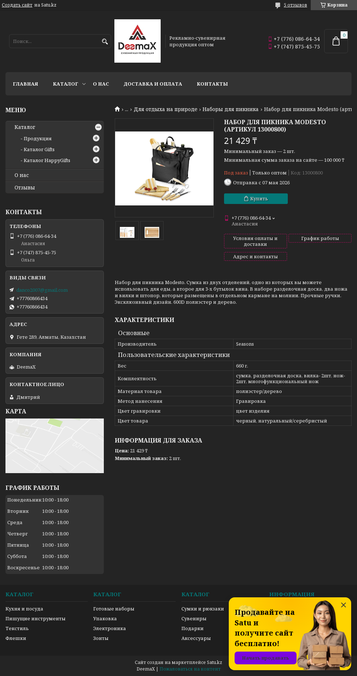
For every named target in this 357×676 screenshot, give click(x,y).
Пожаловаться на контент (190, 669)
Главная (25, 83)
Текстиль (17, 628)
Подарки (192, 628)
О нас (101, 83)
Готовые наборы (113, 608)
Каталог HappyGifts (47, 160)
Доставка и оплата (152, 83)
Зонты (101, 638)
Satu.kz (214, 662)
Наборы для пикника (231, 109)
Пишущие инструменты (35, 618)
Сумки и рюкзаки (202, 608)
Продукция (38, 138)
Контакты (212, 83)
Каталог (65, 83)
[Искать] (104, 41)
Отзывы (25, 187)
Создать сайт (17, 5)
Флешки (15, 638)
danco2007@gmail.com (42, 290)
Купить (259, 198)
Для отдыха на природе (165, 109)
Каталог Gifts (39, 149)
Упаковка (105, 618)
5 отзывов (295, 5)
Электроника (109, 628)
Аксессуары (196, 638)
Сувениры (194, 618)
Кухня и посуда (24, 608)
